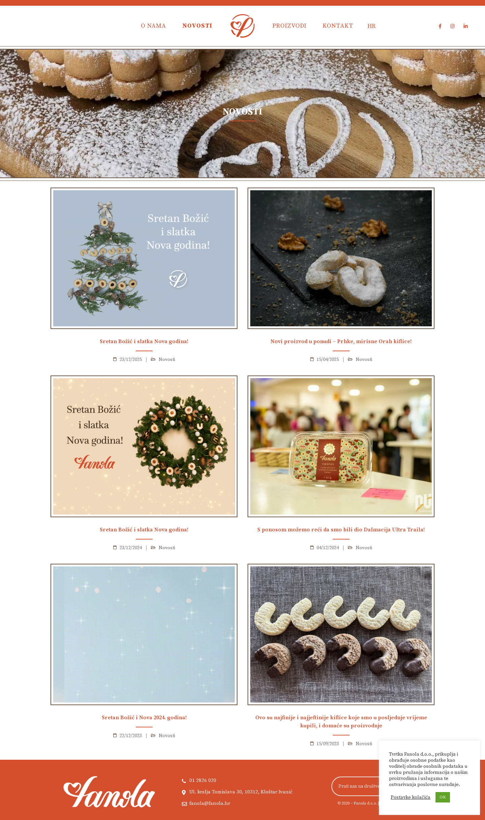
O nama (153, 26)
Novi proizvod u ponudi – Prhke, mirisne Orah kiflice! (341, 341)
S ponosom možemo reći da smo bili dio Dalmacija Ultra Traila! (341, 529)
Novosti (197, 26)
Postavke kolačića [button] (410, 797)
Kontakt (338, 26)
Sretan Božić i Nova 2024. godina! (144, 717)
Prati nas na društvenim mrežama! (374, 786)
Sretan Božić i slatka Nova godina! (144, 341)
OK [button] (443, 797)
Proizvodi (289, 26)
